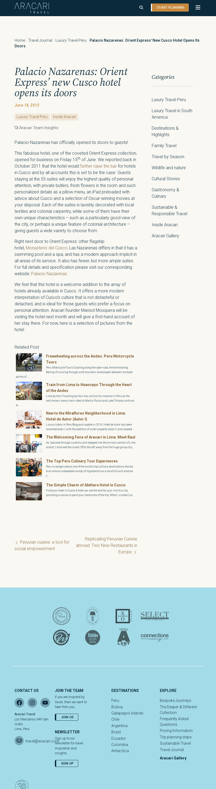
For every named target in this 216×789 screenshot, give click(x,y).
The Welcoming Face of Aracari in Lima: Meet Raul (90, 437)
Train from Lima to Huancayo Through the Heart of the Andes (89, 388)
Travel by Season (168, 156)
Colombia (119, 744)
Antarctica (120, 751)
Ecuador (118, 738)
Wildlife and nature (169, 167)
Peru (115, 700)
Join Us (67, 717)
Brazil (116, 732)
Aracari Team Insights (38, 127)
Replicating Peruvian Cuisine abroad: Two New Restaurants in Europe (106, 545)
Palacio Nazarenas (49, 273)
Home (20, 40)
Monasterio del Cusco (46, 247)
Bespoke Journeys (175, 700)
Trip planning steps (176, 737)
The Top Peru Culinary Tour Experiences (82, 461)
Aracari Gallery (165, 235)
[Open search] (141, 7)
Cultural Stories (166, 178)
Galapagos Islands (127, 713)
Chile (115, 719)
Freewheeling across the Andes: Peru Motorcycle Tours (90, 359)
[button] (195, 7)
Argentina (119, 726)
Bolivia (117, 707)
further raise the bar (98, 166)
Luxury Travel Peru (70, 40)
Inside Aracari (64, 117)
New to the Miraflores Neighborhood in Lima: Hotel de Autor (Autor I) (86, 416)
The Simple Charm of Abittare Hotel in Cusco (86, 485)
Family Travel (164, 145)
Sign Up (67, 763)
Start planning (170, 7)
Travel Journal (40, 40)
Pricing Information (176, 730)
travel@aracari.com (42, 741)
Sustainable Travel (175, 743)
